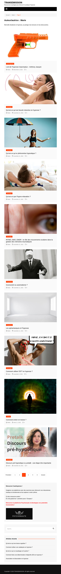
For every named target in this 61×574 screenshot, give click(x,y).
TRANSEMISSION (13, 2)
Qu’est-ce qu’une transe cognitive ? (16, 543)
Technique (9, 107)
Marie (8, 69)
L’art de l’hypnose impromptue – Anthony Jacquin (23, 67)
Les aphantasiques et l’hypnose (17, 328)
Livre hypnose (10, 63)
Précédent (8, 475)
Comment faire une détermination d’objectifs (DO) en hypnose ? (24, 555)
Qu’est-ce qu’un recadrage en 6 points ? (17, 551)
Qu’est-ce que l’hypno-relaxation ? (18, 196)
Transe (8, 416)
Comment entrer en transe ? (16, 420)
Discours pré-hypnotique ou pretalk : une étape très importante (28, 463)
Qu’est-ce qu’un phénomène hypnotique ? (21, 153)
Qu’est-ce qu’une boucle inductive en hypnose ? (23, 110)
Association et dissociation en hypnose (17, 558)
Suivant (43, 475)
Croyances (9, 281)
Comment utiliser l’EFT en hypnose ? (19, 371)
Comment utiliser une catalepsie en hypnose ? (19, 547)
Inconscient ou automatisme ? (17, 285)
